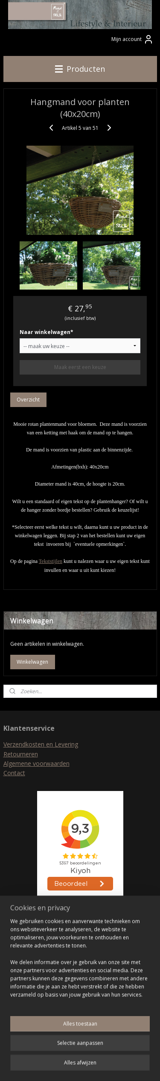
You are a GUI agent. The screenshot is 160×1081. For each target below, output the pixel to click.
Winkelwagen (32, 661)
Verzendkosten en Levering (40, 744)
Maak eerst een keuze (80, 367)
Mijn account (132, 39)
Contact (14, 773)
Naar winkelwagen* (46, 332)
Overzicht (28, 399)
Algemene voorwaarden (36, 763)
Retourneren (20, 754)
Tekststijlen (50, 562)
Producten (80, 69)
